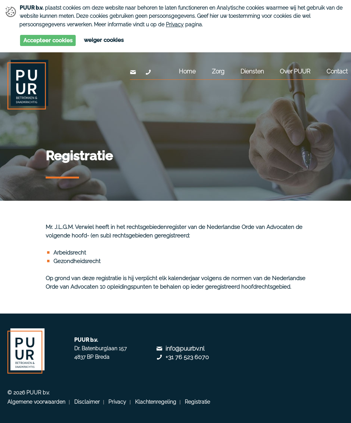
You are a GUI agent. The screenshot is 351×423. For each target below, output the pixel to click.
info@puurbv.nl (184, 348)
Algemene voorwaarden (36, 402)
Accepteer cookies (47, 40)
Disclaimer (87, 402)
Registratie (197, 402)
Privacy (175, 24)
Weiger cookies (104, 40)
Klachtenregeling (155, 402)
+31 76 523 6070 (187, 357)
